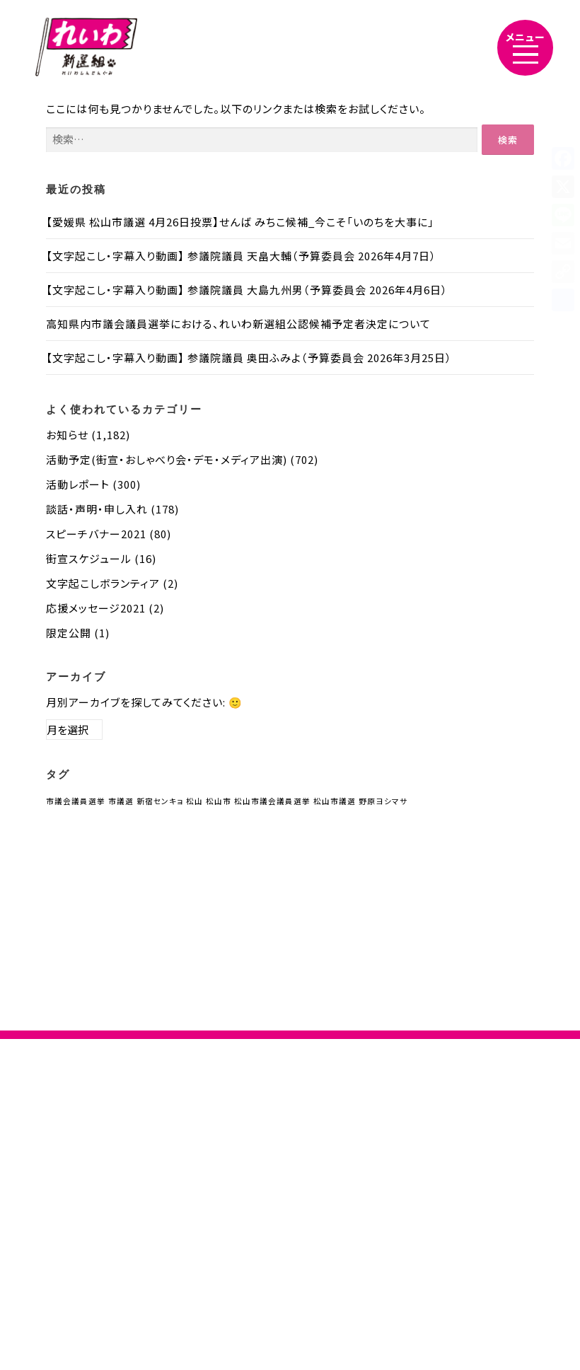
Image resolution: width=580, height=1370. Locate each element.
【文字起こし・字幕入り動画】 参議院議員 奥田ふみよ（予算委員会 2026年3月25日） (249, 357)
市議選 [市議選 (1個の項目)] (121, 801)
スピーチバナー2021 (96, 533)
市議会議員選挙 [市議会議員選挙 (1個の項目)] (75, 801)
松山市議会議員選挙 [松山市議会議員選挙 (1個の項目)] (272, 801)
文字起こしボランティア (103, 583)
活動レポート (78, 484)
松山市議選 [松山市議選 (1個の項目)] (334, 801)
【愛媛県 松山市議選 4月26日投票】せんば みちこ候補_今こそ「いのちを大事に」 (240, 221)
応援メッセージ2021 (96, 607)
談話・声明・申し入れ (97, 508)
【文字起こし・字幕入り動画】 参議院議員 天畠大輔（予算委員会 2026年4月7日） (241, 255)
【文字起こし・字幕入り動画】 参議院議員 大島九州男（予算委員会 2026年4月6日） (247, 289)
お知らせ (67, 434)
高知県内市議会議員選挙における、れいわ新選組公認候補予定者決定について (238, 323)
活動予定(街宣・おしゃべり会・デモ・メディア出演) (166, 459)
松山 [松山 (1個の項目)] (194, 801)
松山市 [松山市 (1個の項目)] (218, 801)
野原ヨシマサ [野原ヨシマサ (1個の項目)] (383, 801)
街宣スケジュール (89, 558)
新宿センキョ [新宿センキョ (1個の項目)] (160, 801)
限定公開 (68, 632)
